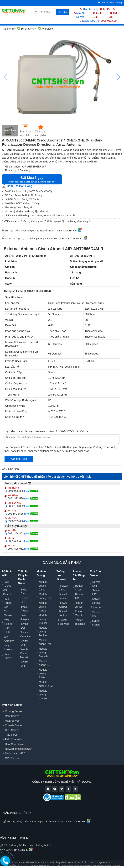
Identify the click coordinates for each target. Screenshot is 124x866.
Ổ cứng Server (13, 711)
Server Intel (96, 614)
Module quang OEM (45, 684)
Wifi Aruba (8, 601)
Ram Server (12, 716)
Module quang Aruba (43, 606)
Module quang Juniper (43, 619)
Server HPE (96, 592)
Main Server (12, 720)
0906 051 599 (109, 20)
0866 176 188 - (98, 15)
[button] (118, 77)
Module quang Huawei (43, 694)
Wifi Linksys (8, 647)
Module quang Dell (45, 642)
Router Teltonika (80, 622)
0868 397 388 (114, 15)
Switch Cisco (24, 591)
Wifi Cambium (8, 592)
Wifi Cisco (8, 583)
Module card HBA (15, 753)
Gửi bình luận (19, 458)
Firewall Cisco (63, 587)
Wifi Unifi (7, 630)
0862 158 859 (108, 9)
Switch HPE (24, 600)
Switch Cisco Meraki (24, 653)
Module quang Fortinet (43, 631)
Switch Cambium (25, 634)
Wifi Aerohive (9, 639)
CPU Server (12, 730)
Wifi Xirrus (8, 656)
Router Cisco (79, 587)
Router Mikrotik (79, 613)
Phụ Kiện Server (12, 705)
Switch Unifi (24, 643)
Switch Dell (25, 625)
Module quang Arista (43, 673)
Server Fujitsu (96, 622)
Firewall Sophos (63, 613)
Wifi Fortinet (8, 622)
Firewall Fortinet (63, 596)
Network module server (18, 748)
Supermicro (97, 607)
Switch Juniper (25, 617)
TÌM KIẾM (62, 11)
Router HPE (79, 596)
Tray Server (11, 734)
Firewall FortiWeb (63, 622)
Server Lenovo (96, 601)
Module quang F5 (44, 663)
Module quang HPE (45, 596)
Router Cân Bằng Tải (79, 575)
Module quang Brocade (43, 652)
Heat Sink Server (15, 744)
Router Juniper (79, 604)
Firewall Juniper (63, 604)
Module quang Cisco (43, 585)
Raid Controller (13, 739)
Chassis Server (13, 725)
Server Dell (96, 583)
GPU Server (12, 758)
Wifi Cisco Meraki (8, 611)
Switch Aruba (24, 608)
